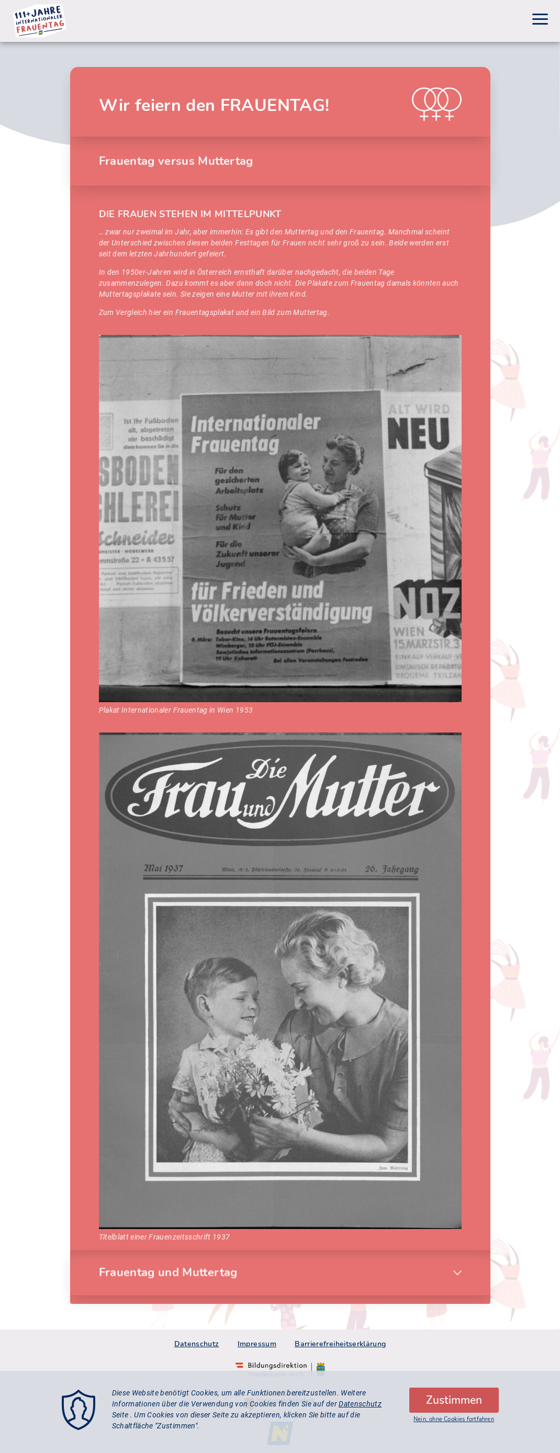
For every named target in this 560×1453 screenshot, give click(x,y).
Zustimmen (454, 1406)
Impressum (257, 1344)
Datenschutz (196, 1344)
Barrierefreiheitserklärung (340, 1344)
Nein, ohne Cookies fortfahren (453, 1425)
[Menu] (540, 20)
